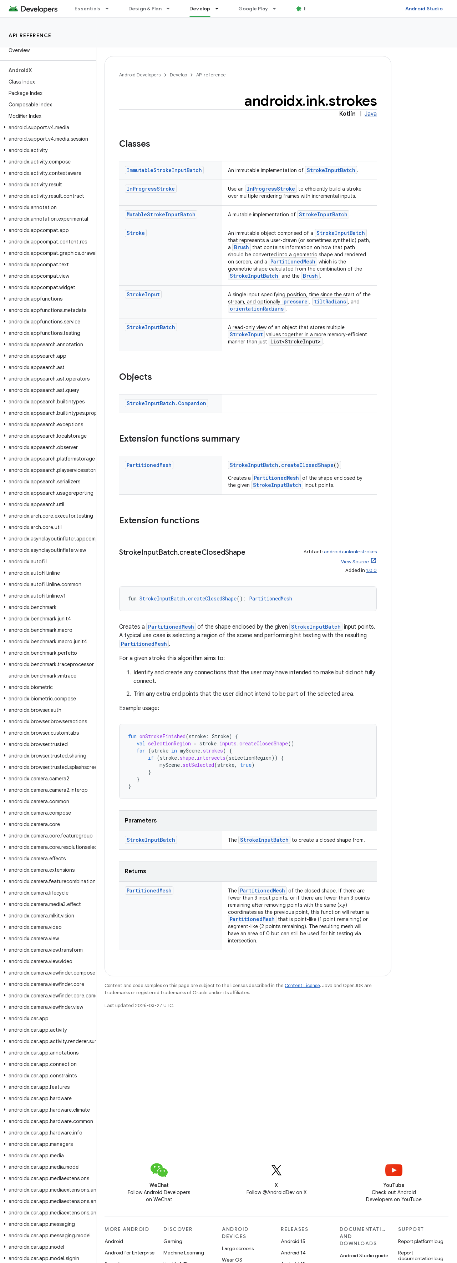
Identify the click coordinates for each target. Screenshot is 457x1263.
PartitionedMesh (292, 261)
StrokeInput (143, 294)
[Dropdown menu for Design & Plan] (171, 8)
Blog (309, 8)
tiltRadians (330, 301)
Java (371, 113)
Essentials (88, 8)
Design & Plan (145, 8)
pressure (296, 301)
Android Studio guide (364, 1255)
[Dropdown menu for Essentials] (110, 8)
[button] (46, 127)
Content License (302, 985)
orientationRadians (257, 308)
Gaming (172, 1241)
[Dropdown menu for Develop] (220, 8)
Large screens (238, 1248)
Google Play (253, 8)
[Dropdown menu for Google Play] (277, 8)
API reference (30, 35)
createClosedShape (307, 465)
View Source (355, 562)
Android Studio (424, 8)
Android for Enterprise (129, 1252)
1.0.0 (371, 570)
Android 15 (293, 1241)
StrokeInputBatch (331, 170)
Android (114, 1241)
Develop (178, 75)
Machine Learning (183, 1252)
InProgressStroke (151, 188)
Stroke (136, 233)
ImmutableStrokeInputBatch (164, 170)
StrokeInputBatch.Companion (166, 403)
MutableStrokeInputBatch (161, 214)
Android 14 (293, 1252)
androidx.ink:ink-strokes (350, 552)
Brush (241, 247)
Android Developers (140, 75)
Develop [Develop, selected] (199, 8)
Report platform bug (420, 1241)
